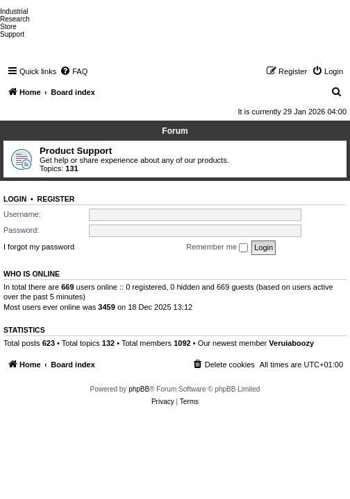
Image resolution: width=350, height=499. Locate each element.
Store (8, 26)
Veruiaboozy (291, 343)
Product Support (76, 151)
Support (12, 34)
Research (15, 19)
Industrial (14, 11)
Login (14, 199)
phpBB (138, 389)
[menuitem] (74, 71)
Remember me (217, 247)
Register (56, 199)
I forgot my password (38, 247)
